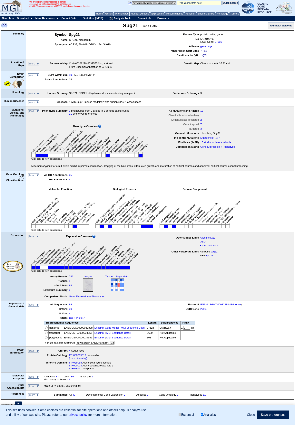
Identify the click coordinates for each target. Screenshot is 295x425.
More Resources (45, 18)
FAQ (17, 13)
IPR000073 (75, 365)
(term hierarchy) (78, 358)
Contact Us (144, 18)
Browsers (163, 18)
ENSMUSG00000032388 (214, 304)
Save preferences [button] (273, 414)
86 (72, 376)
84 (70, 304)
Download (23, 18)
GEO (202, 241)
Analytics (208, 414)
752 (71, 276)
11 (70, 113)
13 (201, 110)
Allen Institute (207, 237)
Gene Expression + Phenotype (217, 146)
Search (6, 18)
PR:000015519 (77, 355)
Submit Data (69, 18)
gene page (206, 46)
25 (70, 175)
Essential (186, 414)
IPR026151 (75, 368)
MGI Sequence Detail (133, 327)
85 (70, 285)
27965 (218, 41)
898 (71, 74)
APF (218, 137)
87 (57, 376)
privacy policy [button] (78, 414)
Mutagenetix (207, 137)
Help (11, 13)
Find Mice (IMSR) (93, 18)
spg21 (214, 251)
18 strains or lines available (215, 142)
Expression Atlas (209, 245)
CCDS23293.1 (77, 317)
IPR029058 (75, 362)
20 (70, 308)
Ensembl (99, 332)
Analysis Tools (120, 18)
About (4, 13)
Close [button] (251, 414)
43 (74, 394)
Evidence (235, 304)
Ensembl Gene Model (106, 327)
